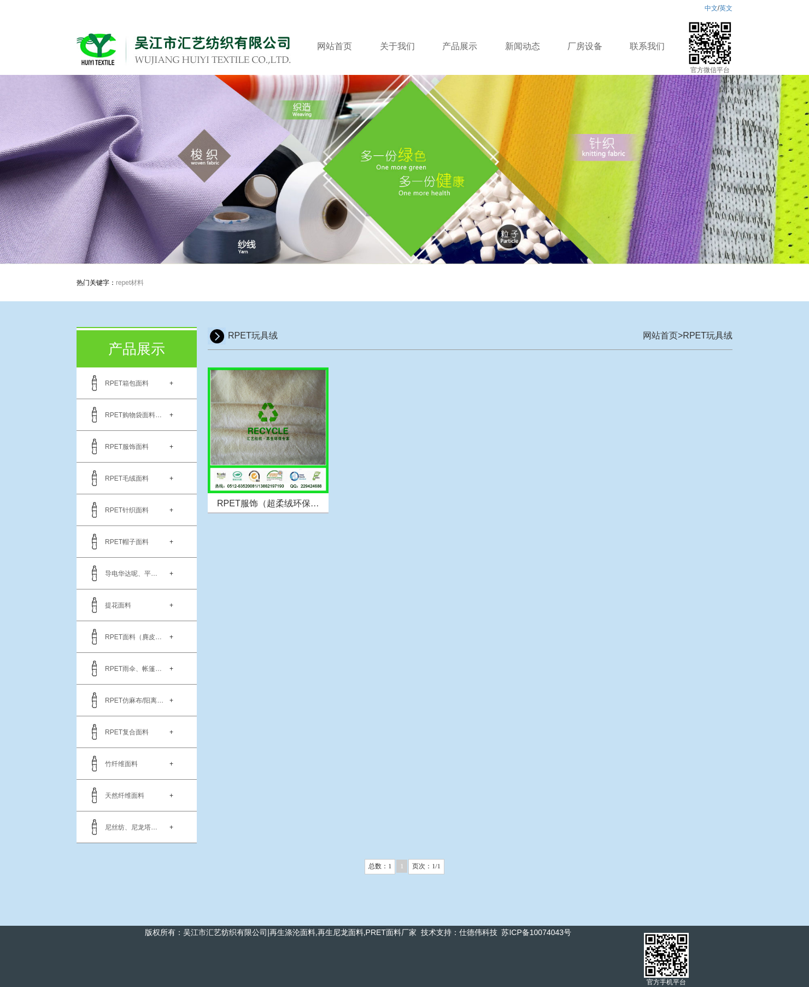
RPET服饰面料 (127, 447)
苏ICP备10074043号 (536, 932)
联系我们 (647, 46)
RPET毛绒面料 (127, 478)
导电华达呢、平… (131, 573)
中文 (711, 8)
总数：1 (379, 866)
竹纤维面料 (121, 764)
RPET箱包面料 (127, 383)
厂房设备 (584, 46)
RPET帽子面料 (127, 542)
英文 (725, 8)
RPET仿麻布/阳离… (134, 700)
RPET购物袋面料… (133, 415)
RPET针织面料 (127, 510)
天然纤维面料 (124, 795)
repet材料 (130, 283)
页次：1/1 (426, 866)
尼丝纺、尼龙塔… (131, 827)
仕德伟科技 (478, 932)
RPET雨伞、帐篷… (133, 669)
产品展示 (459, 46)
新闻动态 (522, 46)
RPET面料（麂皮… (133, 637)
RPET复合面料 (127, 732)
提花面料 (118, 605)
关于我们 (397, 46)
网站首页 (334, 46)
